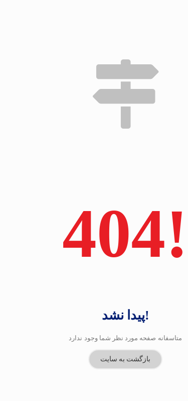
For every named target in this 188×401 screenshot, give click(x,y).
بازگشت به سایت (125, 339)
